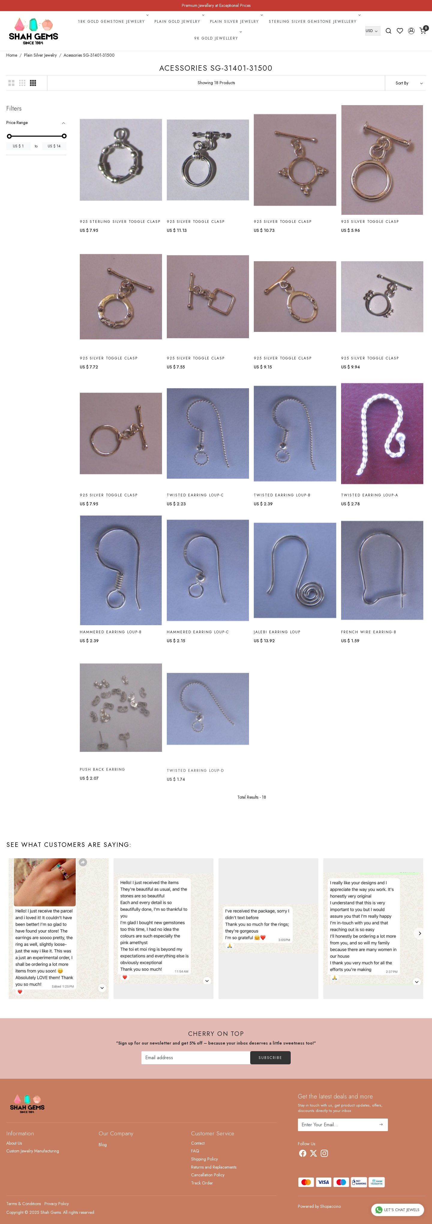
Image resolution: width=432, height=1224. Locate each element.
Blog (103, 1145)
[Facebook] (303, 1154)
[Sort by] (405, 82)
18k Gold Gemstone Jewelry (113, 21)
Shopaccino (330, 1206)
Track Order (202, 1183)
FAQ (195, 1151)
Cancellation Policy (207, 1175)
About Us (14, 1143)
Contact (198, 1143)
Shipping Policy (204, 1159)
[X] (313, 1154)
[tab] (36, 123)
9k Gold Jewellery (217, 38)
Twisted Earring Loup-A (369, 501)
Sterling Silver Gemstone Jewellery (314, 21)
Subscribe (270, 1057)
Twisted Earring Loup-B (282, 499)
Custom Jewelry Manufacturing (32, 1151)
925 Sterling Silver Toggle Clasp (120, 221)
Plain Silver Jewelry (236, 21)
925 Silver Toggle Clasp (196, 221)
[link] (388, 31)
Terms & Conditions (23, 1204)
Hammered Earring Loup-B (111, 640)
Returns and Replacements (213, 1167)
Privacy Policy (56, 1204)
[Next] (420, 933)
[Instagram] (324, 1154)
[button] (411, 31)
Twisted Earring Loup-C (195, 497)
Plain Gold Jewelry (178, 21)
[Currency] (372, 31)
